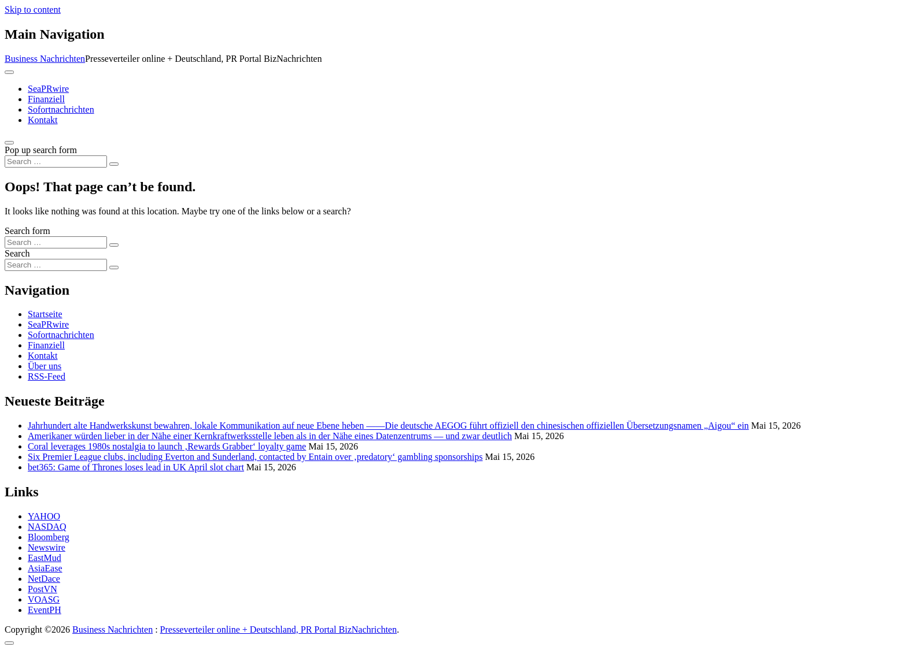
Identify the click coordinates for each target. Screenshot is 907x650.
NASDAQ (47, 527)
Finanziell (46, 99)
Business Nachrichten (45, 59)
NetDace (44, 579)
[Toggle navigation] (9, 72)
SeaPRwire (48, 89)
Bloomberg (48, 537)
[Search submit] (114, 164)
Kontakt (43, 120)
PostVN (42, 589)
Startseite (45, 314)
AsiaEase (45, 568)
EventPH (44, 610)
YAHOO (44, 516)
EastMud (44, 558)
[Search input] (56, 161)
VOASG (44, 599)
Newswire (46, 547)
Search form (27, 231)
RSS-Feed (46, 376)
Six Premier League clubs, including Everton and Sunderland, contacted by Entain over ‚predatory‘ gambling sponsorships (255, 457)
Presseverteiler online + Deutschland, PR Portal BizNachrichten (278, 629)
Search (17, 253)
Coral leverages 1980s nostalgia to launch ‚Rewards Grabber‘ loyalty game (167, 446)
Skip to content (33, 9)
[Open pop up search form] (9, 142)
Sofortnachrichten (61, 109)
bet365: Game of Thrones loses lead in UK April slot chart (136, 467)
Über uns (44, 366)
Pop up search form (41, 150)
